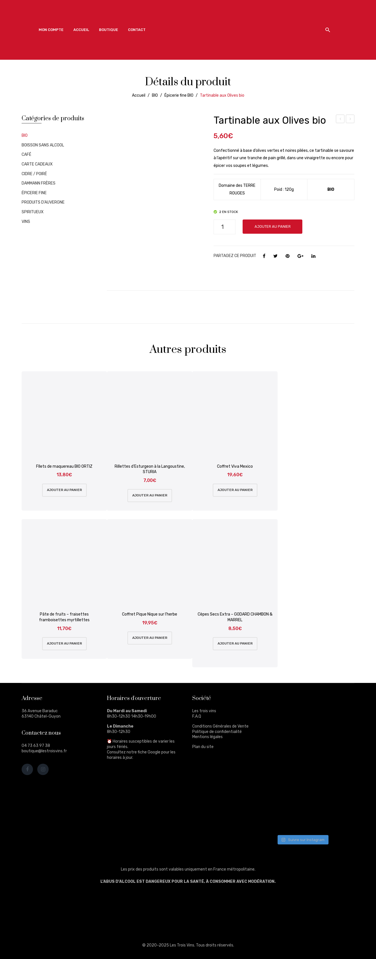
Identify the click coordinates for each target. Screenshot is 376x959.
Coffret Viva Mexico (235, 466)
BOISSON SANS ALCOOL (43, 145)
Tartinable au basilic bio (350, 119)
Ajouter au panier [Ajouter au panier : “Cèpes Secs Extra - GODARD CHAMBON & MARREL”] (235, 643)
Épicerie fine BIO (178, 95)
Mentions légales (207, 736)
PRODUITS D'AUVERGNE (43, 202)
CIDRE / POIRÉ (34, 173)
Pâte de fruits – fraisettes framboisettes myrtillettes (64, 617)
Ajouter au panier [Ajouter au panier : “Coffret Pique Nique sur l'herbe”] (149, 638)
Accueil (138, 95)
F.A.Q (196, 716)
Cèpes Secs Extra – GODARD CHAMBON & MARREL (235, 617)
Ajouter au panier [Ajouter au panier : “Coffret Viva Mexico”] (235, 490)
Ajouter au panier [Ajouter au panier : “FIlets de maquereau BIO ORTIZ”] (64, 490)
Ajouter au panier (273, 226)
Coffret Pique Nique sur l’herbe (149, 614)
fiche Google (149, 752)
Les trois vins (204, 711)
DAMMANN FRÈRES (38, 183)
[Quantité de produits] (224, 227)
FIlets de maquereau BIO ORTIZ (64, 466)
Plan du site (203, 746)
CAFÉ (26, 154)
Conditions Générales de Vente (220, 726)
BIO (155, 95)
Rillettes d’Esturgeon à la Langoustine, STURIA (150, 469)
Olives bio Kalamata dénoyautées (340, 119)
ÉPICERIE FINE (34, 192)
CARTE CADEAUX (37, 164)
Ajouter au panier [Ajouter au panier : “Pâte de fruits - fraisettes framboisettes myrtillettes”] (64, 643)
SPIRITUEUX (33, 212)
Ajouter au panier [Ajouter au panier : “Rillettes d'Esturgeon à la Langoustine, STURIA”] (149, 495)
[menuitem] (51, 30)
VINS (26, 221)
